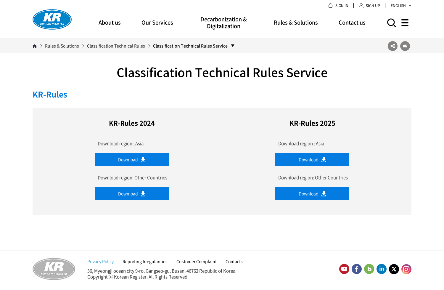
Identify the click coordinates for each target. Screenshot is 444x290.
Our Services (157, 22)
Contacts (234, 261)
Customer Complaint (196, 261)
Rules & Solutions (296, 22)
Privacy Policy (100, 261)
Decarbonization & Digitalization (223, 22)
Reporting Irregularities (145, 261)
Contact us (352, 22)
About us (110, 22)
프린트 (405, 46)
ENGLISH (401, 5)
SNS (393, 46)
